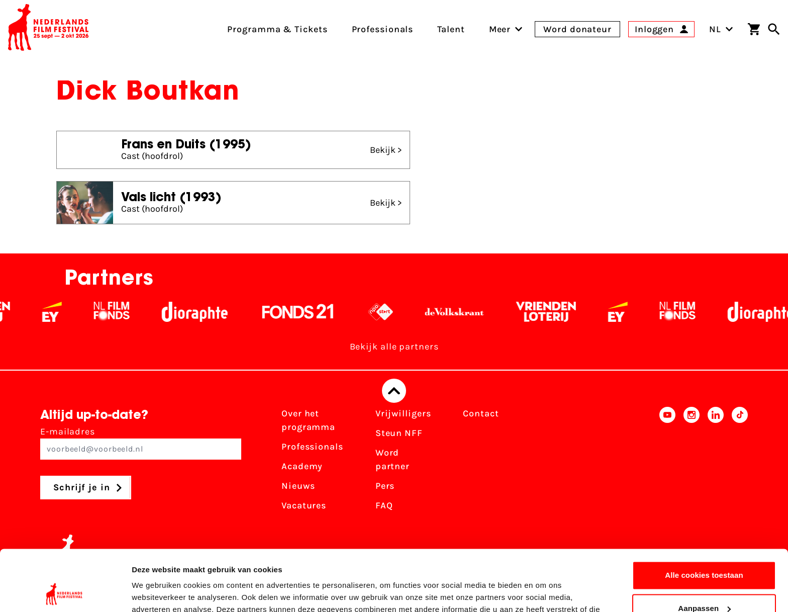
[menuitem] (500, 29)
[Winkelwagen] (754, 29)
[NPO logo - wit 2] (390, 312)
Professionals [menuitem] (383, 29)
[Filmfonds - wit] (121, 312)
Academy (302, 466)
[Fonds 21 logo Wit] (307, 312)
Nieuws (298, 485)
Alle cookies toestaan (704, 518)
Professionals (312, 446)
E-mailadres (140, 443)
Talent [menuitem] (450, 29)
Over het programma (308, 420)
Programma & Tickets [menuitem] (277, 29)
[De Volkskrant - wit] (464, 312)
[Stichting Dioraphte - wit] (204, 312)
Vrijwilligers (403, 413)
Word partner (392, 459)
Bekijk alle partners (394, 346)
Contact (481, 413)
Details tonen (155, 592)
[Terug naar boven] (394, 391)
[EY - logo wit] (61, 312)
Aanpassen (704, 551)
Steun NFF (399, 433)
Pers (385, 485)
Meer (500, 29)
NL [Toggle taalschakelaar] (721, 29)
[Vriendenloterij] (555, 312)
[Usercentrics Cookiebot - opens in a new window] (65, 592)
